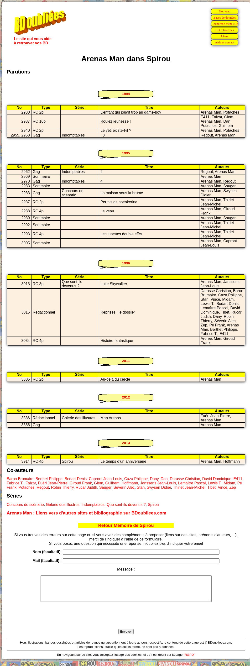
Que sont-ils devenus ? (126, 505)
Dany (154, 479)
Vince (222, 487)
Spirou (153, 505)
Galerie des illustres (63, 505)
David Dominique (216, 479)
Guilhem (112, 483)
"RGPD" (189, 659)
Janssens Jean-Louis (158, 483)
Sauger (105, 487)
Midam (229, 483)
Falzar (31, 483)
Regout (42, 487)
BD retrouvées (224, 30)
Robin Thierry (62, 487)
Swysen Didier (159, 487)
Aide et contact (224, 42)
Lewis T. (215, 483)
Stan (141, 487)
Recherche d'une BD (225, 24)
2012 (126, 397)
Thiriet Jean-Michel (189, 487)
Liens (224, 36)
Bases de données (224, 17)
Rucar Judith (86, 487)
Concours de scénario (25, 505)
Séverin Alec (124, 487)
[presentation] (126, 621)
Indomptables (93, 505)
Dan (164, 479)
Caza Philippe (136, 479)
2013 (126, 443)
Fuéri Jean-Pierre (53, 483)
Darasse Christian (185, 479)
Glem (98, 483)
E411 (237, 479)
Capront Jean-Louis (105, 479)
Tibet (211, 487)
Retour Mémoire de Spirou (126, 525)
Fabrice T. (15, 483)
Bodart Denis (76, 479)
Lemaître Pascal (192, 483)
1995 (126, 153)
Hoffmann (130, 483)
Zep (232, 487)
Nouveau (224, 11)
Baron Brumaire (20, 479)
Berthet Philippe (49, 479)
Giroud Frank (81, 483)
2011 (126, 361)
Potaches (27, 487)
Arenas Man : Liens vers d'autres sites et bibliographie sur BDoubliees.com (86, 512)
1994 (126, 94)
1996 (126, 263)
